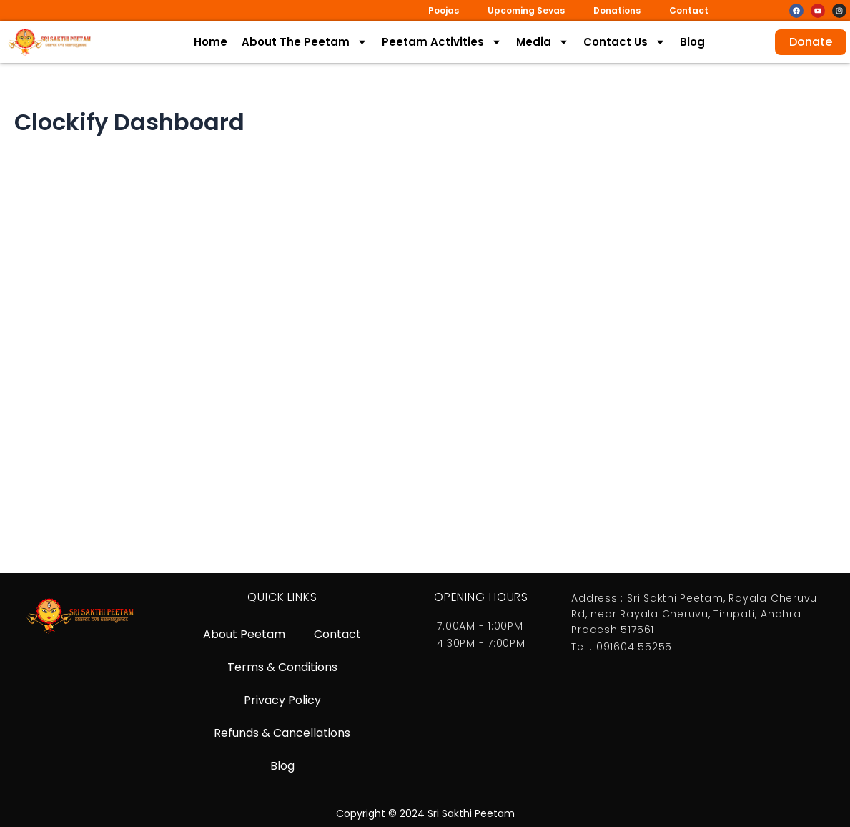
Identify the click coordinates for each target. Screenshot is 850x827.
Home (210, 41)
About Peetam (244, 634)
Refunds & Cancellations (282, 733)
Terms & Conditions (282, 667)
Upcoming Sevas (526, 10)
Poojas (443, 10)
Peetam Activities (442, 42)
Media (542, 42)
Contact (688, 10)
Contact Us (624, 42)
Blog (692, 41)
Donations (617, 10)
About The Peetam (304, 42)
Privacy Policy (282, 700)
